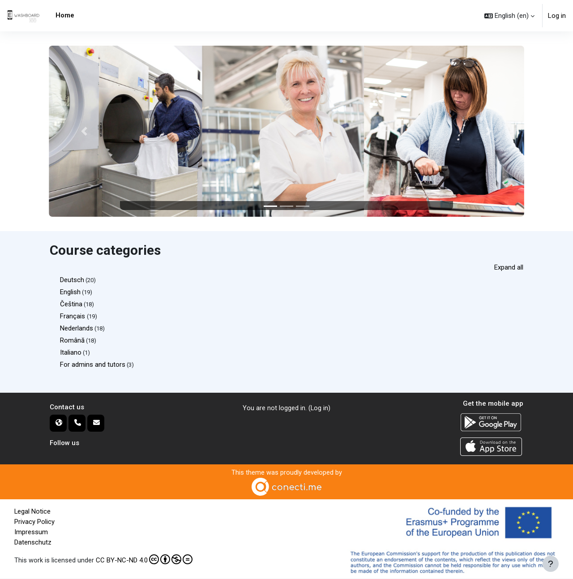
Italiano (70, 352)
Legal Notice (32, 512)
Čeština (71, 304)
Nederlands (76, 328)
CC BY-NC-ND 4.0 (144, 559)
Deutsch (72, 280)
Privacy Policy (34, 522)
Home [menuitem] (65, 15)
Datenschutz (32, 542)
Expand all (508, 267)
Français (73, 316)
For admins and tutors (92, 364)
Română (72, 340)
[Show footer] (551, 564)
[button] (509, 15)
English (70, 292)
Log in (557, 16)
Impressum (31, 532)
